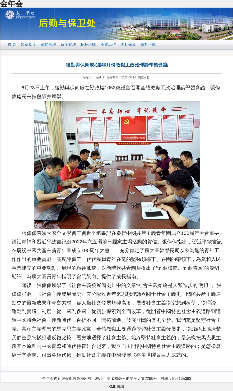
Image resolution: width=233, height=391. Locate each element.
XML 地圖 (116, 387)
